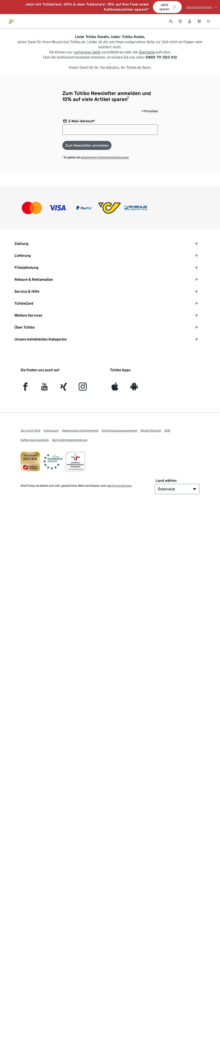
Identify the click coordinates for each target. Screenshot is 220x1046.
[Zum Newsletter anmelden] (86, 145)
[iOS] (115, 388)
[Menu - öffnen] (208, 20)
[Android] (134, 388)
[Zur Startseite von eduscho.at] (11, 20)
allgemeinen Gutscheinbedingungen (105, 157)
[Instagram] (82, 388)
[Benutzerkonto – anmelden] (189, 20)
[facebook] (25, 388)
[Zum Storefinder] (180, 20)
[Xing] (64, 388)
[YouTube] (44, 388)
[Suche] (171, 20)
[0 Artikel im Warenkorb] (199, 20)
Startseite (147, 52)
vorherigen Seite (87, 52)
